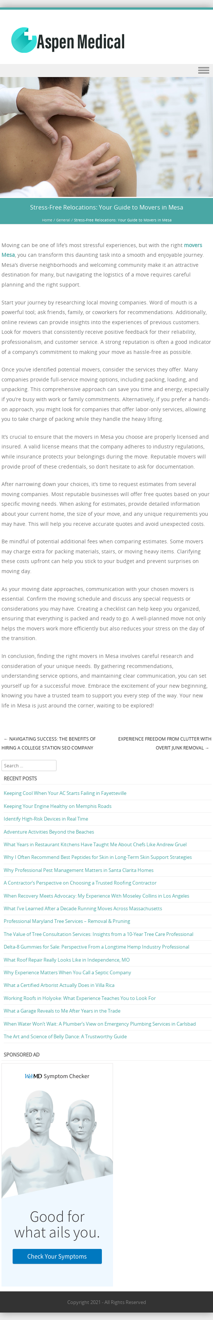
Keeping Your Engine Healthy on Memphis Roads (58, 806)
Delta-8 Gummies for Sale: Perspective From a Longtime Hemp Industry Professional (96, 946)
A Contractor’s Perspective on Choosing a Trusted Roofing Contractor (80, 882)
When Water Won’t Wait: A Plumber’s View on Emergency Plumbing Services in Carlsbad (100, 1023)
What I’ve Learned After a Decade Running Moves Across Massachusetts (83, 908)
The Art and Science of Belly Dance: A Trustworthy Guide (65, 1036)
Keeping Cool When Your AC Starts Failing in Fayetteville (65, 793)
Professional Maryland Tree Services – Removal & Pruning (67, 921)
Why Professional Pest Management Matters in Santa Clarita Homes (79, 870)
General (63, 220)
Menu (106, 70)
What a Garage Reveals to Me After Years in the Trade (62, 1010)
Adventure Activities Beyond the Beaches (49, 831)
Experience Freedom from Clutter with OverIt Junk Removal (165, 743)
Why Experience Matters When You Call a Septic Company (67, 972)
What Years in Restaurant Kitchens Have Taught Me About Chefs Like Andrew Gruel (95, 844)
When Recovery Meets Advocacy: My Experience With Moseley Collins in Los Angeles (96, 895)
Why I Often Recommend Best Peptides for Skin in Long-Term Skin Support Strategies (98, 857)
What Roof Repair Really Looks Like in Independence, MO (67, 959)
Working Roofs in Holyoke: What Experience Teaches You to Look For (80, 998)
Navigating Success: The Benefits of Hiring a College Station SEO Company (48, 743)
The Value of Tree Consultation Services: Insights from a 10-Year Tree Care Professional (98, 934)
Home (47, 220)
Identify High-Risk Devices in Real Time (46, 818)
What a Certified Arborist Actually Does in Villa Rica (59, 985)
